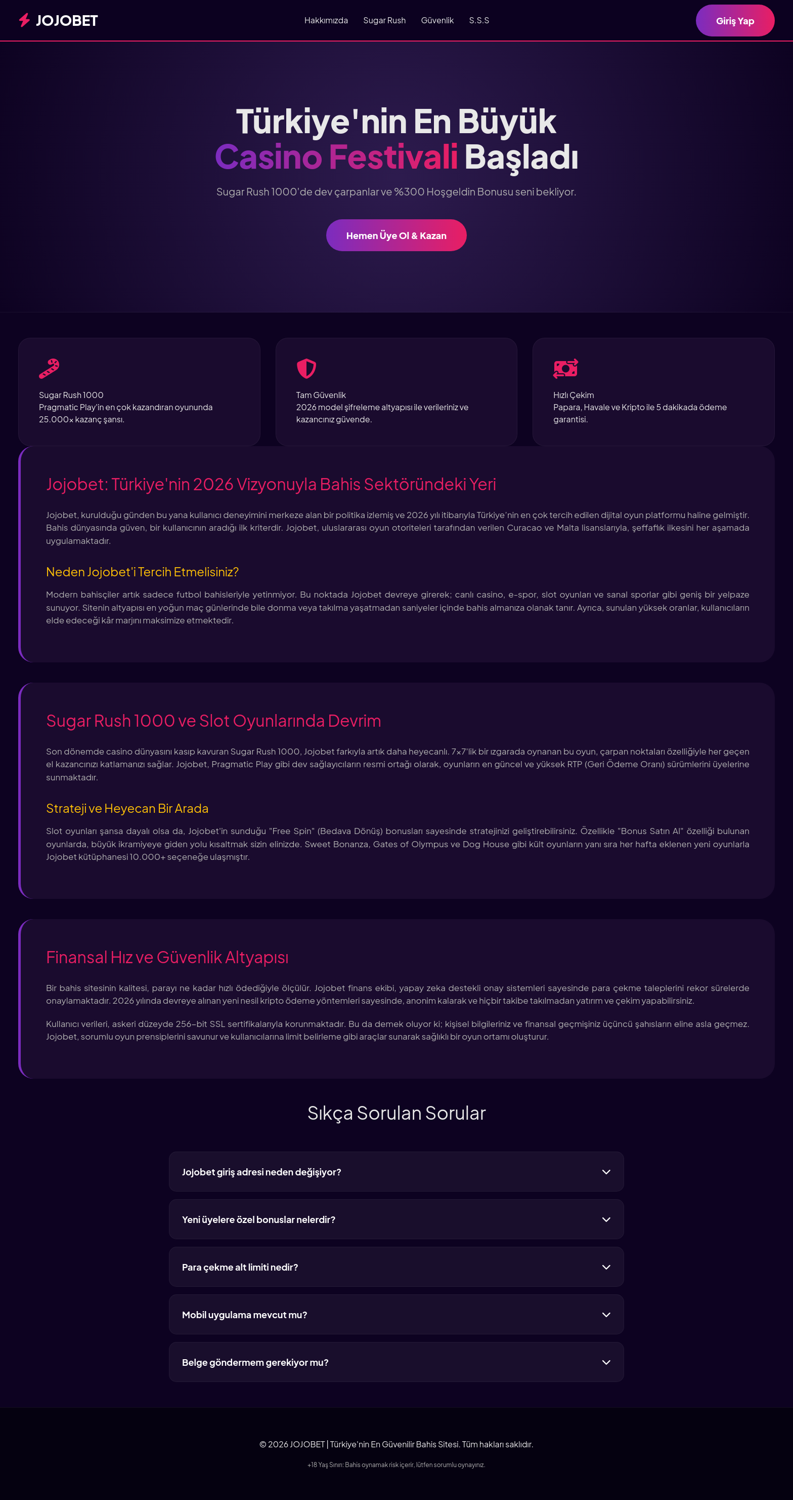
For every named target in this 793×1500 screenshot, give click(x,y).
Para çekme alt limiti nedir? (396, 1267)
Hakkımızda (326, 20)
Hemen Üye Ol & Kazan (396, 235)
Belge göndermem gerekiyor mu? (396, 1362)
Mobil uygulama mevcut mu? (396, 1314)
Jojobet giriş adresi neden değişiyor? (396, 1171)
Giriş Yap (735, 20)
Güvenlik (437, 20)
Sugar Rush (384, 20)
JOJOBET (58, 20)
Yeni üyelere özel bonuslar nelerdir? (396, 1219)
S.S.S (479, 20)
